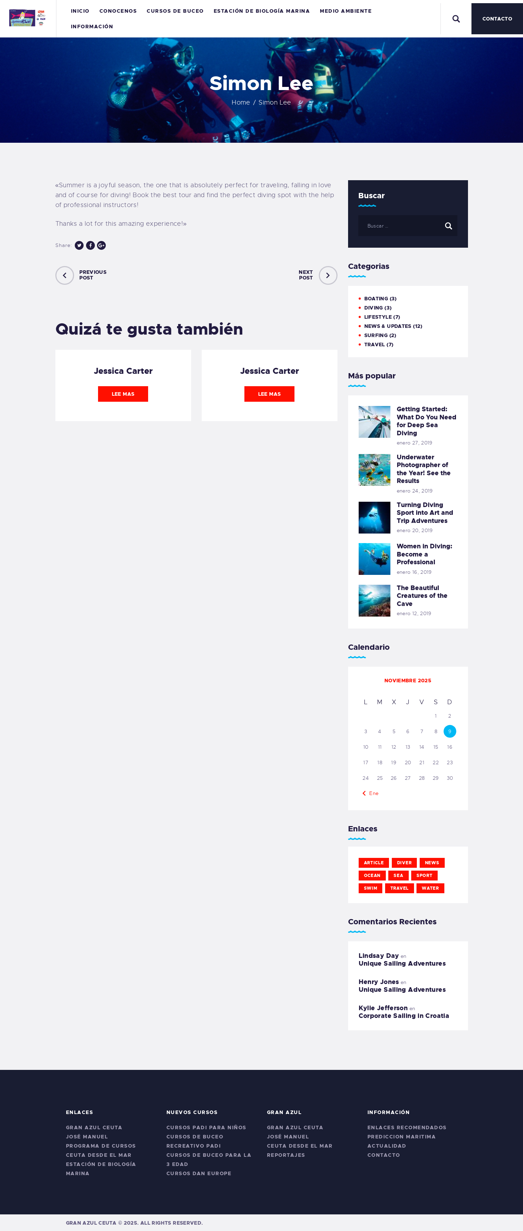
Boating (376, 298)
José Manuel (87, 1136)
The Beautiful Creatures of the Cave (422, 596)
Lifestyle (378, 317)
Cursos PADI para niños (206, 1127)
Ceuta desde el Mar (99, 1155)
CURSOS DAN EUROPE (199, 1173)
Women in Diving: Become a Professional (424, 554)
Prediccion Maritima (401, 1136)
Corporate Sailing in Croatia (404, 1016)
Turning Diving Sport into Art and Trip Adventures (425, 513)
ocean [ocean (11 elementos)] (372, 875)
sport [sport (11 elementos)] (424, 875)
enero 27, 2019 (415, 443)
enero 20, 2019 (415, 530)
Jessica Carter (123, 371)
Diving (373, 308)
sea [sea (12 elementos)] (398, 875)
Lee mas (123, 394)
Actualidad (387, 1146)
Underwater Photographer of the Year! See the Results (424, 469)
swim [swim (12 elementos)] (370, 888)
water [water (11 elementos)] (430, 888)
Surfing (376, 335)
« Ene (372, 793)
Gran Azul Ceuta (94, 1127)
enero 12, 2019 (414, 613)
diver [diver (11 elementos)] (404, 863)
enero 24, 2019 (415, 491)
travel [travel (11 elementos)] (399, 888)
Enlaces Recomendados (407, 1127)
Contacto (383, 1155)
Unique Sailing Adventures (402, 963)
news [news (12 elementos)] (432, 863)
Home (241, 102)
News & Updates (388, 326)
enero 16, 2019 (414, 572)
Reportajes (286, 1155)
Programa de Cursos (101, 1146)
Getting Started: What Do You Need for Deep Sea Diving (426, 421)
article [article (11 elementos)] (374, 863)
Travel (374, 344)
